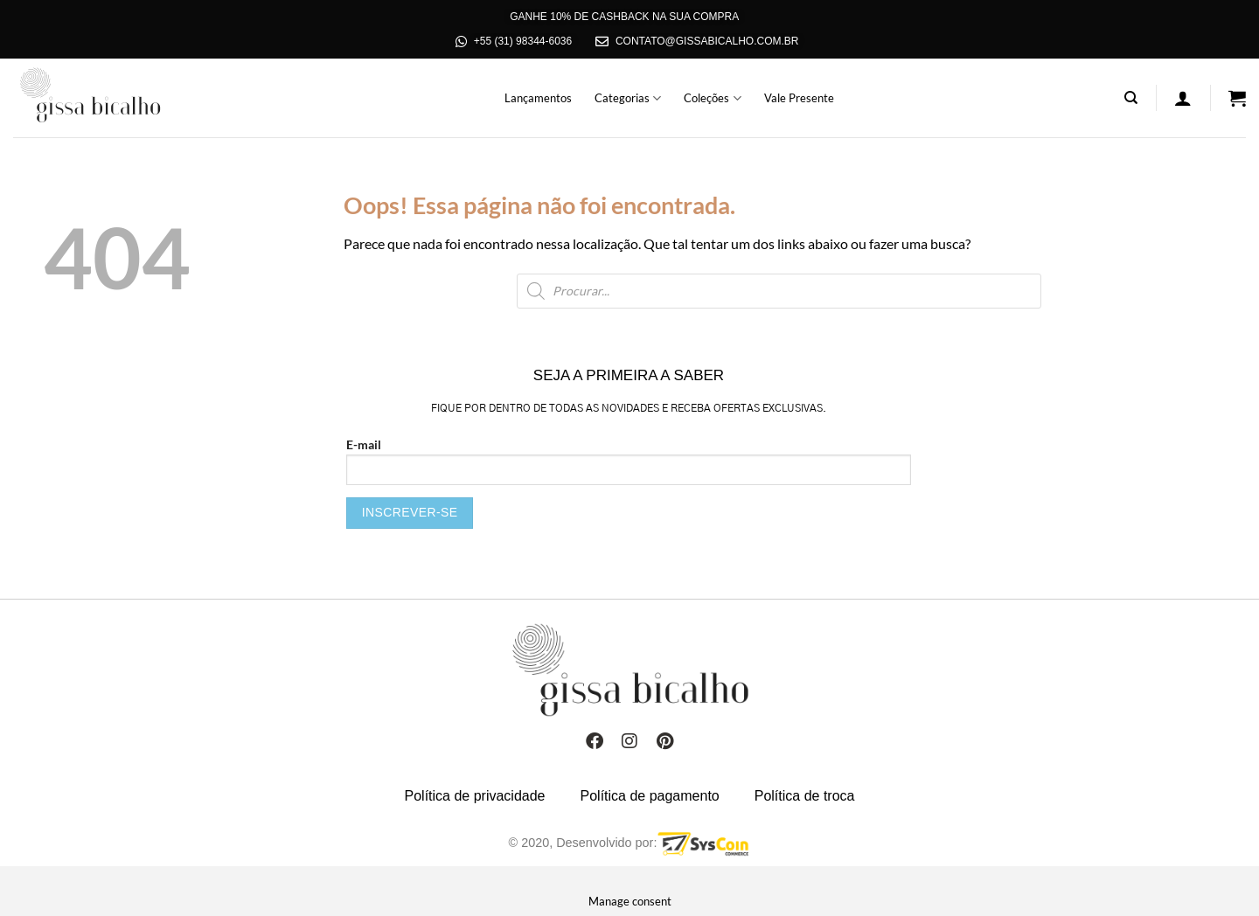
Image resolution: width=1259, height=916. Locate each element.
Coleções (712, 98)
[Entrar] (1183, 98)
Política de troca (805, 795)
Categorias (628, 98)
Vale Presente (799, 98)
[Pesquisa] (1130, 97)
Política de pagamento (650, 795)
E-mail (628, 483)
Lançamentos (538, 98)
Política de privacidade (475, 795)
